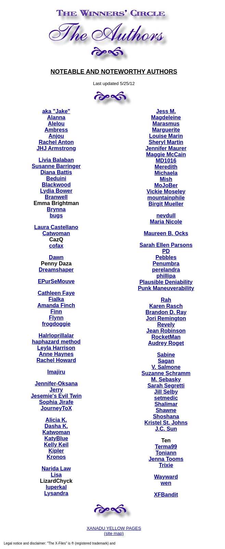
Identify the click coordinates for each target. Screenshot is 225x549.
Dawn (56, 257)
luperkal (56, 487)
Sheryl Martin (166, 142)
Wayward (166, 477)
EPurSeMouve (56, 281)
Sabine (166, 355)
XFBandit (166, 495)
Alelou (56, 124)
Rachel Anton (56, 142)
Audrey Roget (166, 343)
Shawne (166, 410)
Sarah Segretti (165, 386)
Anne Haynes (56, 354)
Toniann (166, 453)
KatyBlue (56, 438)
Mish (166, 179)
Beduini (56, 178)
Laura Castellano (56, 227)
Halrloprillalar (56, 335)
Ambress (56, 130)
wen (166, 483)
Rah (166, 300)
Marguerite (166, 130)
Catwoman (56, 233)
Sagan (166, 361)
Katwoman (56, 432)
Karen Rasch (166, 306)
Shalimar (166, 404)
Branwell (56, 197)
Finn (56, 311)
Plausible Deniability (166, 282)
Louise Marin (166, 136)
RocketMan (166, 337)
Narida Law (56, 469)
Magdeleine (166, 117)
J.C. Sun (166, 429)
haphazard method (56, 342)
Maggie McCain (166, 154)
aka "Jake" (56, 111)
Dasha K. (56, 426)
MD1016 (166, 161)
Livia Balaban (56, 160)
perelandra (166, 270)
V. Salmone (166, 367)
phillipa (165, 276)
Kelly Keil (56, 444)
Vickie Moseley (166, 191)
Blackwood (56, 185)
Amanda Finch (56, 305)
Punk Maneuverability (166, 288)
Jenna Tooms (165, 459)
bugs (56, 215)
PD (166, 251)
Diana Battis (56, 172)
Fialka (56, 299)
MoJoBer (165, 185)
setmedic (166, 398)
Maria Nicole (166, 222)
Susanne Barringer (56, 166)
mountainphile (166, 198)
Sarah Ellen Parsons (166, 245)
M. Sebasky (166, 379)
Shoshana (166, 416)
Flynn (56, 318)
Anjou (56, 136)
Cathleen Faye (56, 293)
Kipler (56, 451)
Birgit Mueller (165, 204)
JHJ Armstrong (56, 148)
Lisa (56, 475)
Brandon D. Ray (165, 312)
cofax (56, 246)
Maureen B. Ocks (166, 233)
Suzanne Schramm (166, 373)
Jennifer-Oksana (56, 383)
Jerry (56, 390)
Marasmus (166, 124)
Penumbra (166, 263)
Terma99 (166, 447)
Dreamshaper (56, 270)
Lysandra (56, 493)
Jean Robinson (166, 331)
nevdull (165, 215)
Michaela (166, 173)
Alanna (56, 117)
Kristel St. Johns (165, 423)
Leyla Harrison (56, 348)
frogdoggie (56, 324)
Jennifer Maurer (165, 148)
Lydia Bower (56, 191)
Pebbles (166, 257)
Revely (166, 324)
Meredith (166, 167)
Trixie (166, 465)
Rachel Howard (56, 360)
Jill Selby (166, 392)
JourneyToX (56, 408)
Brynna (56, 209)
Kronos (56, 457)
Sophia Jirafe (56, 402)
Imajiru (56, 372)
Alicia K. (56, 420)
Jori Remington (166, 318)
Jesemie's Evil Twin (56, 396)
